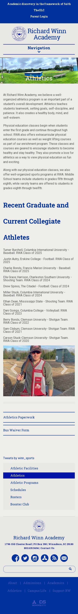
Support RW (62, 591)
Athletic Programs (24, 483)
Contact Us (47, 548)
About (12, 583)
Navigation (39, 49)
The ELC (39, 10)
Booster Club (19, 504)
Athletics (17, 475)
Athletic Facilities (24, 468)
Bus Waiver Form (16, 430)
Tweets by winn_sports (18, 458)
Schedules (18, 490)
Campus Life (37, 591)
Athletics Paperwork (19, 417)
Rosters (15, 497)
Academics (55, 583)
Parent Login (39, 16)
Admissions (32, 583)
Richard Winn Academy (39, 538)
